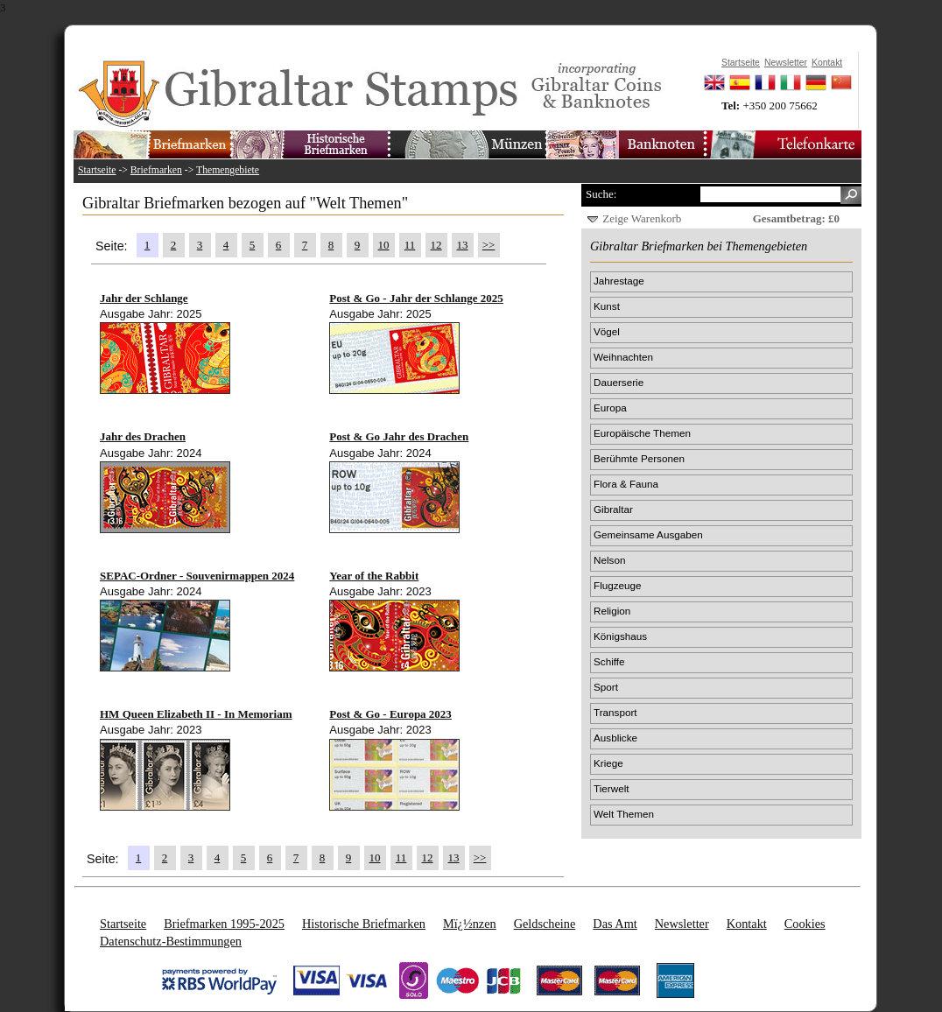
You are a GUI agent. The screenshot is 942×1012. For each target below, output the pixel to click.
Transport (615, 712)
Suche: (601, 193)
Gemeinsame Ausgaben (648, 534)
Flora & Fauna (626, 483)
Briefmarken (156, 170)
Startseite (97, 170)
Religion (612, 610)
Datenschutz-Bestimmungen (171, 941)
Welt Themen (624, 813)
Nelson (609, 560)
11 (410, 244)
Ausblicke (615, 737)
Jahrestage (619, 280)
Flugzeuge (618, 585)
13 (462, 244)
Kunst (607, 306)
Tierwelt (611, 788)
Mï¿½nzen (469, 924)
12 (436, 244)
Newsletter (682, 924)
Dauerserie (618, 382)
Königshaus (620, 636)
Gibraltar (613, 509)
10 (384, 244)
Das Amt (614, 924)
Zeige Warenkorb (641, 218)
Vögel (607, 331)
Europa (610, 407)
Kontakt (747, 924)
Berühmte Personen (639, 458)
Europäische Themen (642, 433)
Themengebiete (227, 170)
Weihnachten (623, 356)
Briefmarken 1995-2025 (224, 924)
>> (489, 244)
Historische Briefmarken (363, 924)
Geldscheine (545, 924)
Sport (606, 686)
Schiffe (609, 661)
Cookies (805, 924)
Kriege (608, 763)
